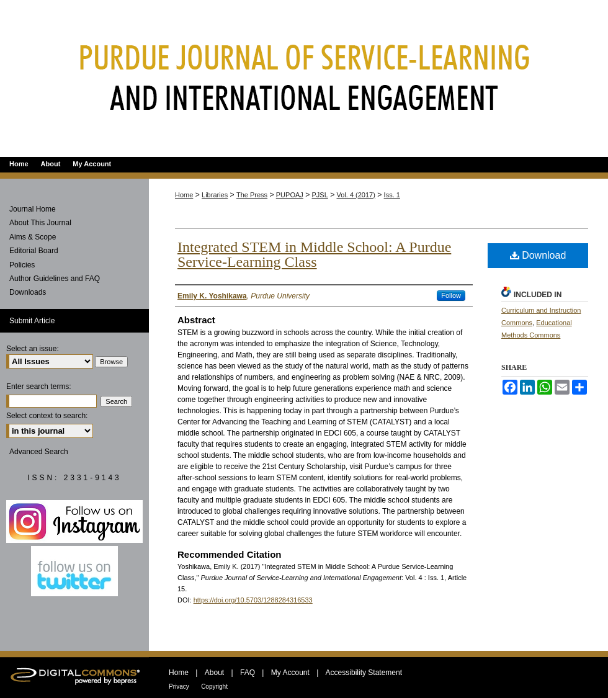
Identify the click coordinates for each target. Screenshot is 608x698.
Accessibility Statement (364, 672)
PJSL (320, 195)
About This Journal (40, 222)
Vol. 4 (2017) (356, 195)
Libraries (215, 195)
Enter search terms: (38, 386)
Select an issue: (32, 348)
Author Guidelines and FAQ (54, 278)
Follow (451, 295)
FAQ (247, 672)
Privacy (179, 686)
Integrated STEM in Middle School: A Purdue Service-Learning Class (314, 254)
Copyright (214, 686)
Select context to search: (46, 415)
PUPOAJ (289, 195)
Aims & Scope (32, 237)
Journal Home (32, 209)
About (214, 672)
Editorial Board (33, 250)
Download (538, 255)
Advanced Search (38, 451)
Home (184, 195)
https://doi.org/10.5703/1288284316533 (253, 600)
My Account (290, 672)
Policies (22, 265)
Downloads (27, 292)
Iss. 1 (392, 195)
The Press (251, 195)
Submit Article (32, 320)
